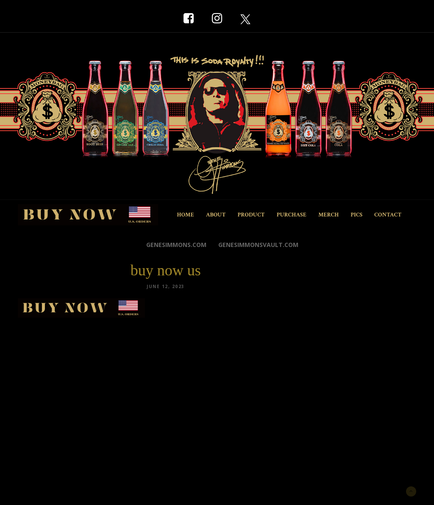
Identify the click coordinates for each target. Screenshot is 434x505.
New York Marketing (59, 490)
